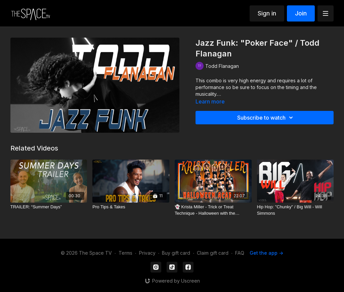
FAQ (239, 253)
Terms (125, 253)
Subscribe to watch (266, 118)
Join (301, 13)
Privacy (147, 253)
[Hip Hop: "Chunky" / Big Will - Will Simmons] (295, 210)
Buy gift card (176, 253)
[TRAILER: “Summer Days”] (48, 207)
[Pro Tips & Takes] (130, 207)
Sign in (267, 13)
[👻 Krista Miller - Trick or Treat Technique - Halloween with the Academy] (213, 210)
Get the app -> (266, 253)
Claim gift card (212, 253)
